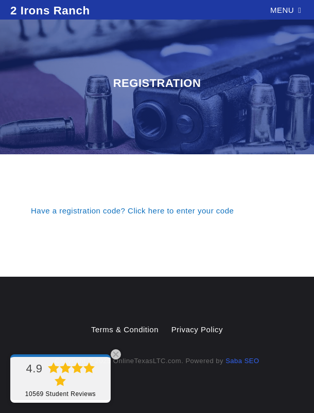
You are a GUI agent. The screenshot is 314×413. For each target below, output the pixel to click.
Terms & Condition (125, 329)
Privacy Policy (197, 329)
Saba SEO (242, 361)
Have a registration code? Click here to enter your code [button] (132, 210)
